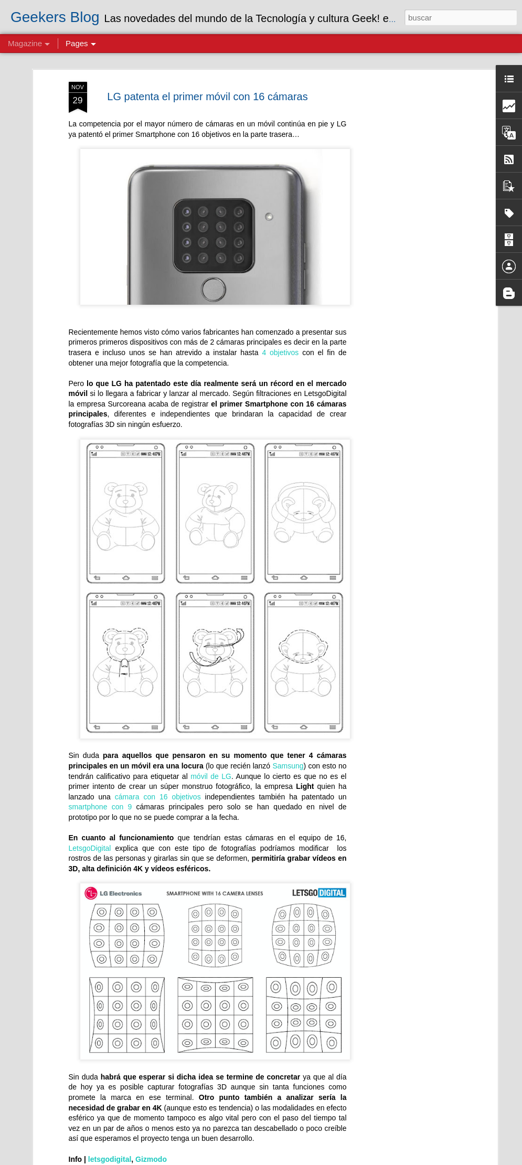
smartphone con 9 (100, 807)
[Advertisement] (404, 247)
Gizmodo (151, 1159)
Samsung (287, 766)
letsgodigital (109, 1159)
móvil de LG (210, 776)
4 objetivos (280, 352)
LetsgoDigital (92, 848)
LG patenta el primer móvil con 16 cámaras (207, 96)
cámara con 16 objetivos (160, 797)
